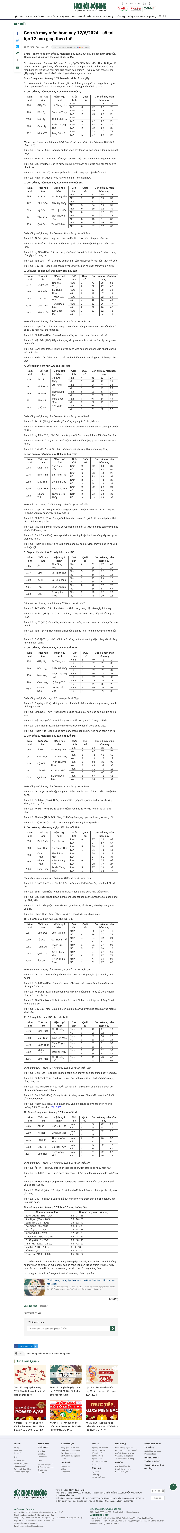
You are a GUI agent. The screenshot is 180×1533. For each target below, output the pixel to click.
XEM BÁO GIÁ (115, 1509)
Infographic (65, 1472)
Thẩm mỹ (95, 1474)
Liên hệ (157, 1498)
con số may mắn (62, 1353)
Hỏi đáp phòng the (122, 1466)
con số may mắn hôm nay (38, 1353)
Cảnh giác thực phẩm (124, 1456)
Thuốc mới (42, 1470)
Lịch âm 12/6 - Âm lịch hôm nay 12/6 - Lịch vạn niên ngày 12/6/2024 (101, 1391)
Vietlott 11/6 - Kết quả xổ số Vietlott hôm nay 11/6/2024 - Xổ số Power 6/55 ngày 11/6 (29, 1426)
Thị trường (151, 16)
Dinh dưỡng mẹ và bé (124, 1448)
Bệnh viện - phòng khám (71, 1450)
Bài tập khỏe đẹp (98, 1477)
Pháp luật (18, 1450)
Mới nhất (44, 1306)
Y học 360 (64, 16)
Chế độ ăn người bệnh (124, 1453)
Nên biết (20, 24)
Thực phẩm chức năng (124, 1459)
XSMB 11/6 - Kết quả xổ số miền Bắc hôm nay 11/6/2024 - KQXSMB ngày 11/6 (102, 1426)
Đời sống (148, 1468)
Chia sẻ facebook (25, 1346)
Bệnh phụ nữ (97, 1453)
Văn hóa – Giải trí (151, 1461)
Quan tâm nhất (30, 1306)
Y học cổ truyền (84, 16)
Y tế (21, 16)
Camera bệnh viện (21, 1472)
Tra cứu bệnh (39, 16)
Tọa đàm (41, 1451)
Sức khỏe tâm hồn (99, 1461)
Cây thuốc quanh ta (69, 1453)
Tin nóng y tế (19, 1461)
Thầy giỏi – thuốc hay (70, 1448)
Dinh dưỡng (108, 16)
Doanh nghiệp (150, 1454)
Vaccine (41, 1473)
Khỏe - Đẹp (120, 16)
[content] (68, 1328)
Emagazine (65, 1466)
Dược (73, 16)
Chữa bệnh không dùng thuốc (70, 1457)
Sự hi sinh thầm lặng (22, 1469)
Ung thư (95, 1464)
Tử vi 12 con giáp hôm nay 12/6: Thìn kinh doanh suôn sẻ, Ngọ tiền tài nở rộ (30, 1391)
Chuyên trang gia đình (154, 1465)
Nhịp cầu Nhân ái (151, 1458)
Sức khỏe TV (52, 16)
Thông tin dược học (46, 1467)
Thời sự (28, 16)
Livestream (42, 1457)
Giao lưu (41, 1454)
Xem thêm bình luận (32, 1313)
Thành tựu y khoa (21, 1464)
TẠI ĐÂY (56, 1107)
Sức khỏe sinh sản (122, 1469)
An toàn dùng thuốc (46, 1464)
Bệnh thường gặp (99, 1450)
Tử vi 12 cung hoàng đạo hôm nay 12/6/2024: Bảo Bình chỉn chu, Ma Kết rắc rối (65, 1391)
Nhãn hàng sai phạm (152, 1451)
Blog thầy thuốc (20, 1466)
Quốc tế (17, 1453)
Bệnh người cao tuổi (100, 1448)
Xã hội (16, 1448)
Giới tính (97, 16)
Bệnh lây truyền (121, 1472)
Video (63, 1469)
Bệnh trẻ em (97, 1459)
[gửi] (112, 1328)
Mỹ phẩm (95, 1472)
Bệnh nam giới (97, 1456)
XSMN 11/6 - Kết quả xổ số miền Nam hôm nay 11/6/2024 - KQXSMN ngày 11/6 (65, 1426)
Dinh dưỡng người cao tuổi (126, 1450)
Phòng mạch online (136, 16)
